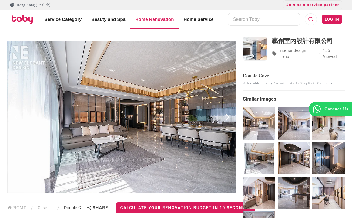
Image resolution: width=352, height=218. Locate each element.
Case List (45, 207)
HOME (16, 207)
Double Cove (74, 207)
